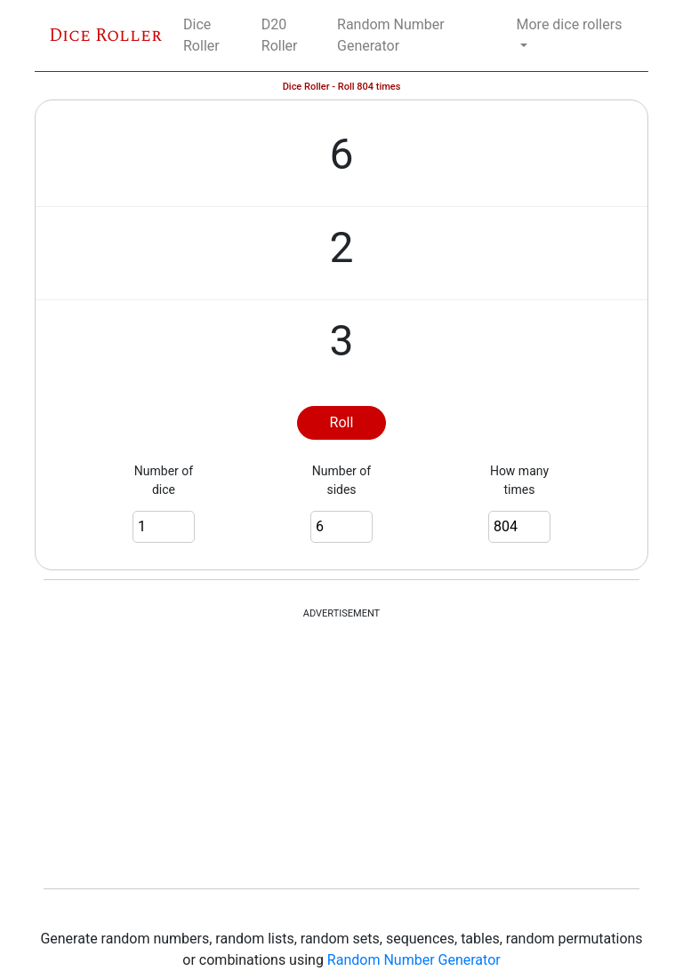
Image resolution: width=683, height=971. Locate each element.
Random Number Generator (391, 35)
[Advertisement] (341, 755)
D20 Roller (279, 35)
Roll (342, 422)
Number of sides (341, 480)
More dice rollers (570, 24)
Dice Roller (105, 35)
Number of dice (163, 480)
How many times (519, 480)
